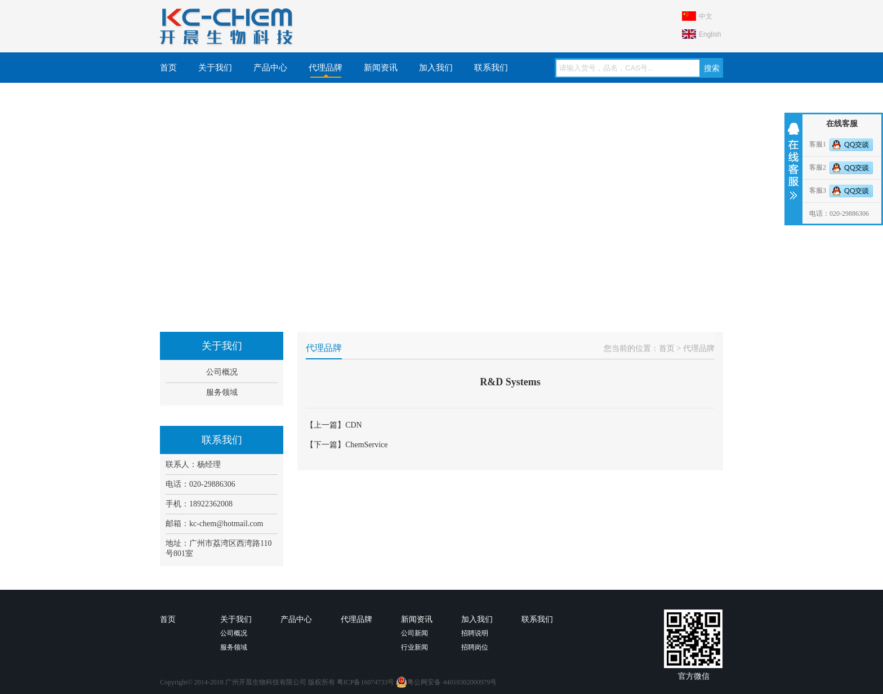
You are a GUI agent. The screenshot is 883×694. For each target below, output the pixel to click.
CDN (353, 425)
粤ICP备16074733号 (366, 682)
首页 (168, 67)
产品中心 (270, 67)
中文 (705, 16)
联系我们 (491, 67)
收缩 (792, 161)
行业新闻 (414, 647)
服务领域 (222, 392)
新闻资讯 (381, 67)
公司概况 (222, 372)
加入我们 (436, 67)
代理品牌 (325, 67)
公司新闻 (414, 633)
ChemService (366, 445)
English (710, 34)
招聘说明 (474, 633)
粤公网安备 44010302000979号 (446, 682)
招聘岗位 (474, 647)
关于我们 (215, 67)
